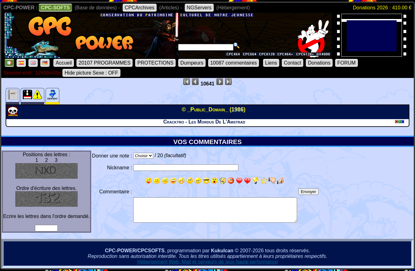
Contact (292, 62)
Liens (271, 62)
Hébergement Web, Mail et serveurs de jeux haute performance (207, 261)
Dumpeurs (191, 62)
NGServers (199, 7)
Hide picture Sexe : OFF (91, 72)
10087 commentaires (233, 62)
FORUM (346, 62)
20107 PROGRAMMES (104, 62)
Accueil (64, 62)
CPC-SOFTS (55, 7)
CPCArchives (139, 7)
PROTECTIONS (155, 62)
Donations (319, 62)
